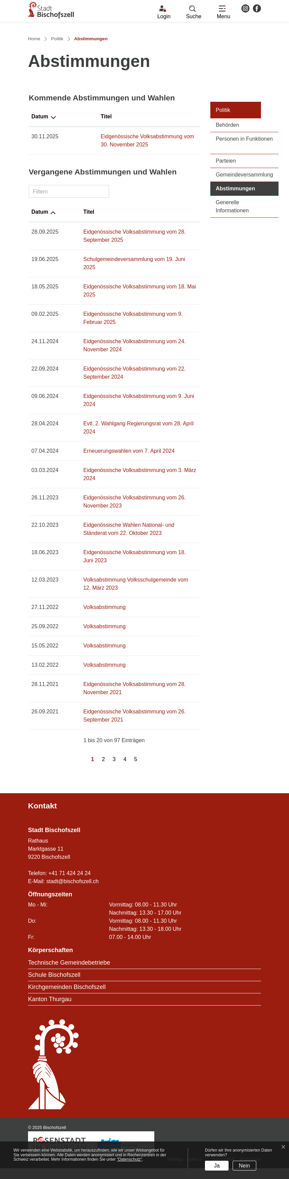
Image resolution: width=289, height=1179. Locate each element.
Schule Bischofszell (54, 986)
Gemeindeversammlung (244, 234)
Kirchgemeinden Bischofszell (67, 998)
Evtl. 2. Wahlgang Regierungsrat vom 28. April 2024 (128, 459)
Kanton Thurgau (50, 1010)
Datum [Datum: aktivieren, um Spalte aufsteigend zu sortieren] (39, 272)
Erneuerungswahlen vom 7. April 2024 (111, 478)
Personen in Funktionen (244, 199)
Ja (217, 1166)
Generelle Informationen (232, 266)
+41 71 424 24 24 (69, 884)
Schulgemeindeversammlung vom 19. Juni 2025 (123, 319)
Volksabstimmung (87, 618)
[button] (193, 12)
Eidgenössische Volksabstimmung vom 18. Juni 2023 (129, 571)
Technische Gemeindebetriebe (69, 973)
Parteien (226, 220)
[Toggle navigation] (223, 12)
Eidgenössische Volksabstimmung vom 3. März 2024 (129, 497)
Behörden (227, 185)
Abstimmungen (247, 247)
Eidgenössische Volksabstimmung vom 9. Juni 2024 (128, 440)
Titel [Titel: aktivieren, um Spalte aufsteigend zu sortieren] (71, 176)
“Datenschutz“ (129, 1159)
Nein (244, 1166)
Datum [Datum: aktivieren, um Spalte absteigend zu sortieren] (39, 176)
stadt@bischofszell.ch (72, 892)
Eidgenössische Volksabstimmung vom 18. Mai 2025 (129, 338)
